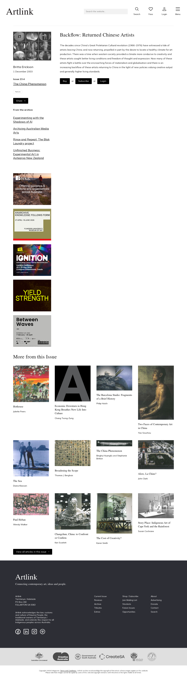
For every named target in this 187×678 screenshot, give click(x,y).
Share (20, 100)
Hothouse (18, 406)
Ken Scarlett (60, 542)
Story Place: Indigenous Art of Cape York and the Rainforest (154, 525)
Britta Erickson (23, 67)
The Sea (17, 481)
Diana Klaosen (20, 485)
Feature (17, 92)
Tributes (98, 608)
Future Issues (128, 608)
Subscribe (83, 81)
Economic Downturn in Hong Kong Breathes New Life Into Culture (70, 410)
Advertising (156, 600)
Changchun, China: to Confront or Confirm (71, 536)
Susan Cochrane (146, 531)
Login (103, 81)
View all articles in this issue (32, 551)
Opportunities (128, 611)
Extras (97, 611)
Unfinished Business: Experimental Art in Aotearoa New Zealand (28, 154)
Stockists (126, 604)
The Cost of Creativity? (108, 538)
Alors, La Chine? (147, 474)
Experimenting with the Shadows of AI (28, 120)
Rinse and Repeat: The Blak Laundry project (31, 141)
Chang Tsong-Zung (64, 418)
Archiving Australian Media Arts (31, 130)
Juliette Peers (19, 411)
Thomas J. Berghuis (64, 475)
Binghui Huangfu (104, 455)
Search (154, 611)
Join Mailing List (129, 600)
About (154, 596)
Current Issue (100, 596)
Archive (97, 604)
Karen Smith (102, 543)
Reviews (98, 600)
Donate (154, 604)
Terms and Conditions (68, 671)
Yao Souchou (144, 433)
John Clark (143, 478)
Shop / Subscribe (130, 596)
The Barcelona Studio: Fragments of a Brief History (114, 397)
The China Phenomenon (29, 84)
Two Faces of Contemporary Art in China (155, 426)
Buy (65, 81)
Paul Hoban (19, 520)
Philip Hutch (102, 403)
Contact (154, 608)
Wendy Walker (20, 524)
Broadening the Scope (66, 470)
